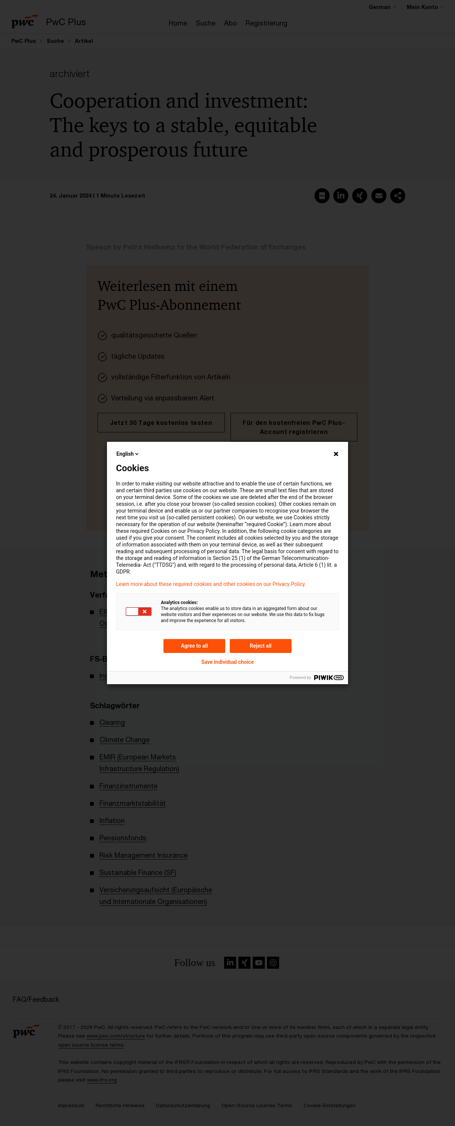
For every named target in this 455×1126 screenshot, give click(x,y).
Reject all (261, 646)
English (128, 454)
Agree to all (194, 646)
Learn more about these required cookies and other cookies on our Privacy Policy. (211, 584)
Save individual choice (227, 662)
